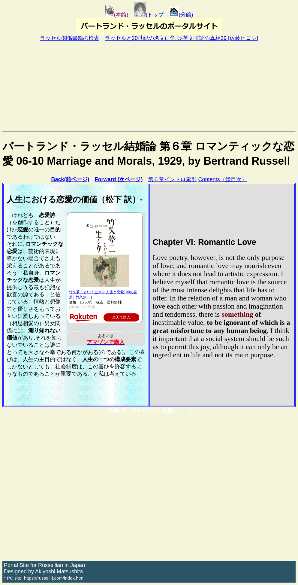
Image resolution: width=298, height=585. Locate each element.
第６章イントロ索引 (172, 179)
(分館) (181, 15)
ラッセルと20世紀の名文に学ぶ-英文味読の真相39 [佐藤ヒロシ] (181, 38)
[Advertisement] (149, 86)
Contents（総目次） (222, 179)
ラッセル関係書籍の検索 (69, 38)
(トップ (149, 15)
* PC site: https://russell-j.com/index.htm (43, 577)
